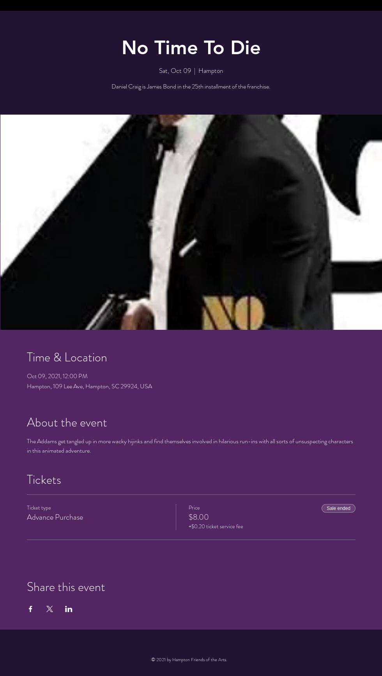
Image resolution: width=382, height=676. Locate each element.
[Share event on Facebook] (30, 609)
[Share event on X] (49, 609)
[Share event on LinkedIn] (69, 609)
